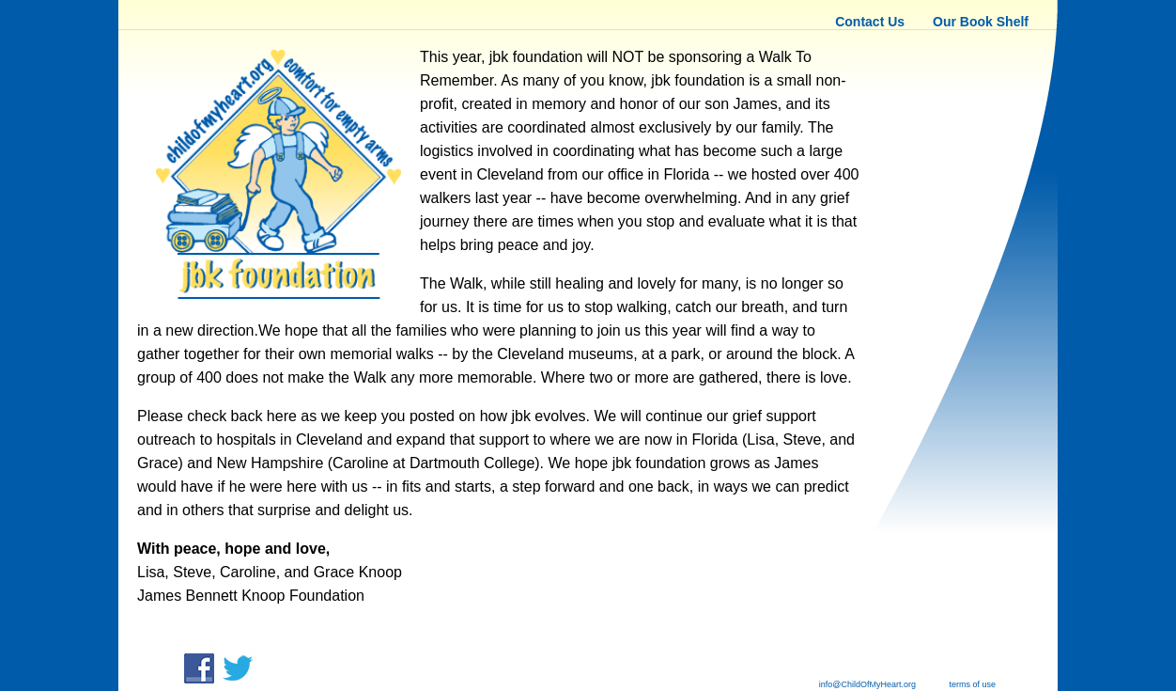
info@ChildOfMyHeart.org (867, 684)
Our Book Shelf (981, 21)
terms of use (973, 684)
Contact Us (870, 21)
